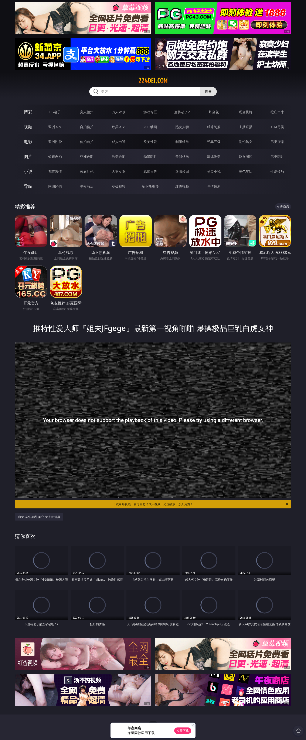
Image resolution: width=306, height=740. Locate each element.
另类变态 (277, 141)
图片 (28, 156)
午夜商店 (87, 186)
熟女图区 (245, 156)
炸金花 (214, 112)
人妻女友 (118, 171)
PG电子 (55, 112)
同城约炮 (55, 186)
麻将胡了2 (182, 112)
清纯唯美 (214, 156)
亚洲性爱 (55, 141)
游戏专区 (150, 112)
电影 (28, 141)
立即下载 (183, 731)
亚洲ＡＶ (55, 127)
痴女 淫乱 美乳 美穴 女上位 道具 (39, 517)
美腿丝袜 (182, 156)
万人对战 (118, 112)
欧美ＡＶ (118, 127)
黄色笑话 (245, 171)
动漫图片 (150, 156)
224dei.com (153, 80)
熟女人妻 (182, 127)
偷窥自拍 (55, 156)
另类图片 (277, 156)
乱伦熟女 (245, 141)
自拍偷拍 (87, 127)
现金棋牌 (245, 112)
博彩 (28, 112)
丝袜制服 (214, 127)
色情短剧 (214, 186)
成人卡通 (118, 141)
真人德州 (87, 112)
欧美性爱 (150, 141)
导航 (28, 186)
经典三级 (214, 141)
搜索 (208, 91)
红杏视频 (182, 186)
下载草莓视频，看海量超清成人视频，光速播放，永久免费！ (201, 504)
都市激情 (55, 171)
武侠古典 (150, 171)
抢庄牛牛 (277, 112)
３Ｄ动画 (150, 127)
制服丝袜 (182, 141)
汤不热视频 (150, 186)
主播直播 (245, 127)
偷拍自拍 (87, 141)
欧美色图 (118, 156)
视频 (28, 127)
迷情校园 (182, 171)
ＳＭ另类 (277, 127)
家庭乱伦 (87, 171)
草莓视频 (118, 186)
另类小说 (214, 171)
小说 (28, 171)
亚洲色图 (87, 156)
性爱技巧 (277, 171)
